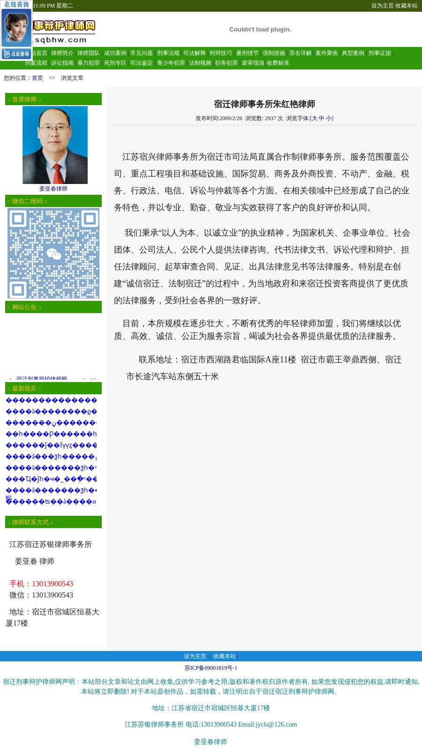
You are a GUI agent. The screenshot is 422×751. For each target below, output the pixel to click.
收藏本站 (406, 5)
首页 (37, 78)
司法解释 (194, 53)
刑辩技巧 (221, 53)
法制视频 (200, 63)
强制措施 (274, 53)
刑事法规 (168, 53)
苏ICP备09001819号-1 (211, 668)
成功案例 (115, 53)
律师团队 (88, 53)
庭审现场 (253, 63)
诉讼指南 (62, 63)
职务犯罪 (226, 63)
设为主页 (382, 5)
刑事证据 (380, 53)
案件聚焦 (327, 53)
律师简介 (62, 53)
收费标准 (278, 63)
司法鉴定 (141, 63)
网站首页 (36, 53)
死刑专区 (115, 63)
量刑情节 (247, 53)
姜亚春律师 (53, 185)
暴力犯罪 (88, 63)
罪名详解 (300, 53)
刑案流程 (36, 63)
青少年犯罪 (171, 63)
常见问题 (141, 53)
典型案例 (353, 53)
